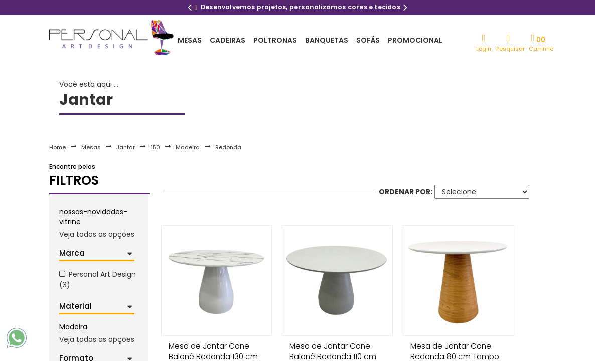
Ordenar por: (405, 192)
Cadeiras (227, 40)
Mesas (190, 40)
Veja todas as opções (96, 234)
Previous (190, 9)
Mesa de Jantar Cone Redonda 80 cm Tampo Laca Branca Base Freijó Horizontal (453, 349)
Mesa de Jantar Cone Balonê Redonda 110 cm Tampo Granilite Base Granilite (332, 349)
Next (405, 9)
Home (57, 147)
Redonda (228, 147)
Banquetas (326, 40)
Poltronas (275, 40)
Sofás (368, 40)
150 (155, 147)
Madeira (188, 147)
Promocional (415, 40)
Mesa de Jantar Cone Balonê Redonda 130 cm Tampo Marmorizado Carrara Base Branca (213, 349)
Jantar (125, 147)
